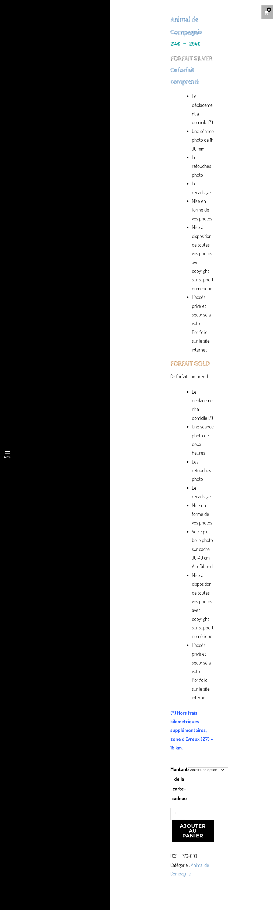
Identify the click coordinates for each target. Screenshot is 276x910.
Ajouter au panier (193, 831)
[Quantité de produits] (177, 814)
